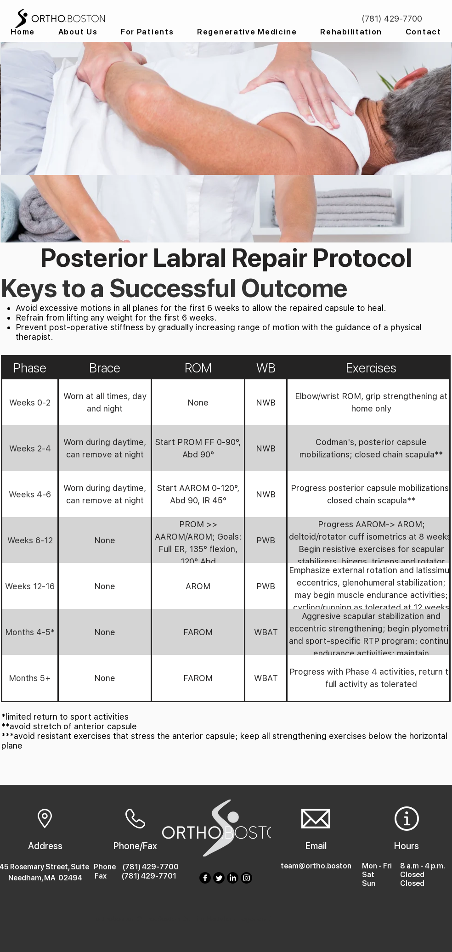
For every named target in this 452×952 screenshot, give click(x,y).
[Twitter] (219, 878)
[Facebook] (205, 878)
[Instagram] (246, 878)
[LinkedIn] (232, 878)
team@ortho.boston (316, 866)
